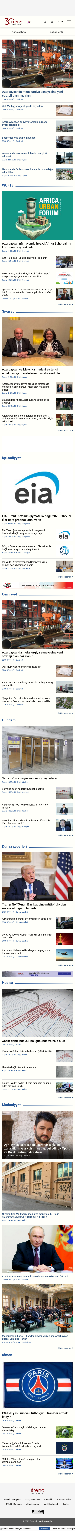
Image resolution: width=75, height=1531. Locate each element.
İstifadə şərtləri (32, 1504)
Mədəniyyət (11, 1105)
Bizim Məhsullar (63, 1499)
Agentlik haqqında (12, 1499)
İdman (7, 1355)
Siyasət (8, 311)
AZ (59, 22)
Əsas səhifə (19, 32)
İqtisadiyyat (11, 458)
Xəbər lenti (56, 32)
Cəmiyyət (9, 594)
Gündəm (9, 720)
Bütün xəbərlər (64, 304)
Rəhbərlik (48, 1499)
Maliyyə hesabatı (32, 1499)
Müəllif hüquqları (14, 1504)
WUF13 (7, 185)
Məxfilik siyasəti (51, 1504)
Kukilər (65, 1504)
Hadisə (7, 983)
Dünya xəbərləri (14, 846)
